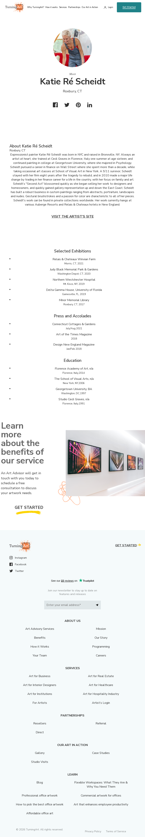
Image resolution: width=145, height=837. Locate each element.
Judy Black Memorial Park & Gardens (74, 269)
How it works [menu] (51, 7)
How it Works (39, 647)
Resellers (39, 723)
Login (110, 7)
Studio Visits (39, 762)
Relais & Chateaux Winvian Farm (74, 259)
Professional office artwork (40, 795)
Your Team (40, 655)
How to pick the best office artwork (39, 804)
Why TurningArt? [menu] (35, 7)
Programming (101, 647)
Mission (101, 629)
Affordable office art (39, 813)
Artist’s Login (101, 703)
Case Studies (101, 753)
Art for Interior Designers (39, 685)
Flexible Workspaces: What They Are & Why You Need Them (101, 784)
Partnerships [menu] (74, 7)
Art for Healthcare (101, 685)
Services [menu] (63, 7)
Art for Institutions (39, 694)
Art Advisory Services (39, 629)
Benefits (40, 638)
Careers (101, 655)
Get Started (129, 7)
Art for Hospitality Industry (101, 694)
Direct (40, 732)
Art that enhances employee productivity (101, 804)
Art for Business (39, 676)
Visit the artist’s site (73, 216)
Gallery (40, 753)
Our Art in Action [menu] (90, 7)
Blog (39, 782)
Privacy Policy (93, 831)
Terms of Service (116, 831)
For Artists (39, 703)
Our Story (101, 638)
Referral (101, 723)
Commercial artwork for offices (101, 795)
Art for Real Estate (101, 676)
